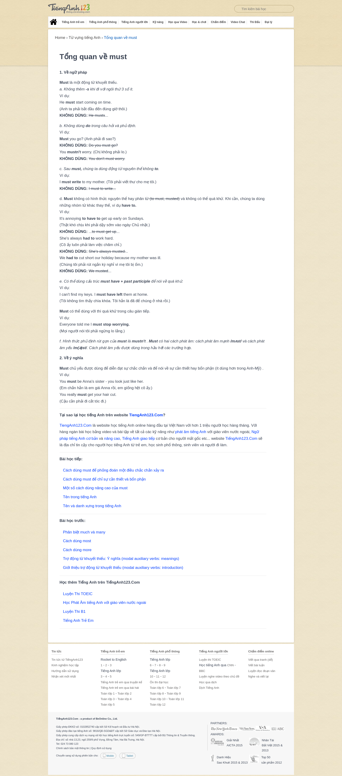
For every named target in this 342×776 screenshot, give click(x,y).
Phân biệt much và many (84, 532)
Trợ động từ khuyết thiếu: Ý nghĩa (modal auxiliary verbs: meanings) (121, 558)
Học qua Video (177, 22)
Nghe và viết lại (258, 676)
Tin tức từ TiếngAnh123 (67, 659)
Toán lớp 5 (108, 704)
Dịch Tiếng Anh (209, 687)
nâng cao (112, 438)
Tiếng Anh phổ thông (103, 22)
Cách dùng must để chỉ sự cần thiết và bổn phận (104, 479)
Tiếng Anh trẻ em (73, 22)
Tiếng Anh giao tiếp (138, 438)
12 (164, 676)
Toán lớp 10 (157, 699)
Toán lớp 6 (157, 687)
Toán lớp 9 (174, 693)
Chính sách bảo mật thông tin (72, 748)
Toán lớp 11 (176, 699)
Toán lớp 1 (108, 693)
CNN (230, 665)
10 (151, 676)
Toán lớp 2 (125, 693)
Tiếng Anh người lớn (134, 22)
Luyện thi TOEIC (210, 659)
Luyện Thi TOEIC (77, 594)
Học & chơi (199, 22)
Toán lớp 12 (157, 704)
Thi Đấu (255, 22)
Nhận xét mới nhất (63, 676)
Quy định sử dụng (101, 748)
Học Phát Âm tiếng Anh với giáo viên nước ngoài (104, 602)
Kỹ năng (158, 22)
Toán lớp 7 (174, 687)
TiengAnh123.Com (146, 415)
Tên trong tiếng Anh (80, 497)
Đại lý (268, 22)
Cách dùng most (77, 541)
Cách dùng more (77, 550)
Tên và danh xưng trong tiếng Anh (92, 506)
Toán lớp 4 (125, 699)
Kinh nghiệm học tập (65, 665)
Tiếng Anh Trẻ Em (78, 620)
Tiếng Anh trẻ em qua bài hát (120, 687)
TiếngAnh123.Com (241, 438)
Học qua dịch (208, 682)
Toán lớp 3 (108, 699)
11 (157, 676)
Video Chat (238, 22)
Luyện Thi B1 (74, 611)
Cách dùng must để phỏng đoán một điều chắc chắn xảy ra (113, 470)
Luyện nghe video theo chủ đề (219, 676)
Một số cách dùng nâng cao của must (95, 488)
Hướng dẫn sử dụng (65, 671)
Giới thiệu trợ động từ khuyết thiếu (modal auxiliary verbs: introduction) (123, 567)
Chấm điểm (218, 22)
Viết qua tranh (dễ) (260, 659)
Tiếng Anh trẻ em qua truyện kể (121, 682)
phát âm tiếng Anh (190, 432)
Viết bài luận (256, 665)
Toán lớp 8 (157, 693)
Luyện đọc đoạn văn (261, 671)
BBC (202, 671)
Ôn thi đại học (159, 682)
